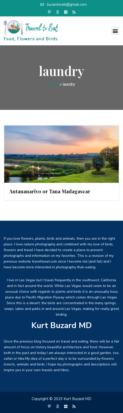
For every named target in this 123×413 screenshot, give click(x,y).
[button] (115, 31)
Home (53, 84)
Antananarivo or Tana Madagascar (49, 191)
